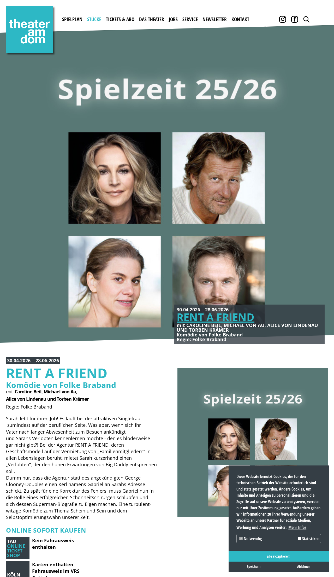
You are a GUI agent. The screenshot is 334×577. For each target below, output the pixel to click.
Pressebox (217, 503)
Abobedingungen (97, 494)
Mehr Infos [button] (297, 527)
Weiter (321, 87)
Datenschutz (50, 559)
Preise (84, 485)
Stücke (94, 19)
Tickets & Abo (120, 19)
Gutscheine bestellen (102, 476)
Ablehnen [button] (303, 566)
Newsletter (214, 19)
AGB (210, 485)
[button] (26, 419)
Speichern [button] (253, 566)
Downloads (218, 466)
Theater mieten (147, 476)
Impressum (18, 559)
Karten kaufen (94, 466)
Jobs (173, 19)
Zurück (13, 87)
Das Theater (151, 19)
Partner (215, 494)
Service (190, 19)
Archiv (213, 476)
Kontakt (240, 19)
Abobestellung (94, 503)
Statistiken (308, 538)
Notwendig (250, 538)
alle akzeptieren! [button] (278, 556)
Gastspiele (52, 466)
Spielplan (72, 19)
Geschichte (142, 466)
